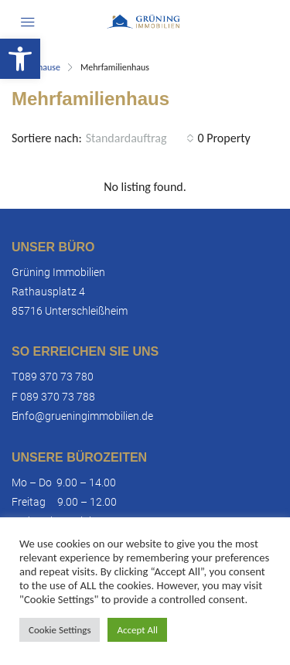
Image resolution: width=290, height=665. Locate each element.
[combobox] (140, 138)
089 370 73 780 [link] (56, 376)
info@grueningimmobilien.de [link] (84, 416)
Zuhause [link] (44, 67)
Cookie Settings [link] (59, 630)
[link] (20, 59)
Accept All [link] (137, 630)
